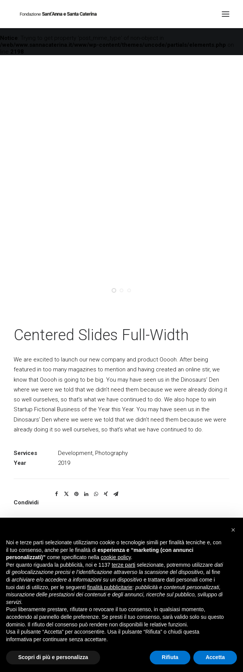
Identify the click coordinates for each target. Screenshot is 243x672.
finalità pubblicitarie (109, 587)
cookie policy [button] (116, 557)
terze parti (123, 565)
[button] (233, 530)
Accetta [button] (215, 657)
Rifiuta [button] (170, 657)
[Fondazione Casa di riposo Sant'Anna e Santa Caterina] (58, 14)
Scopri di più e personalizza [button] (53, 657)
